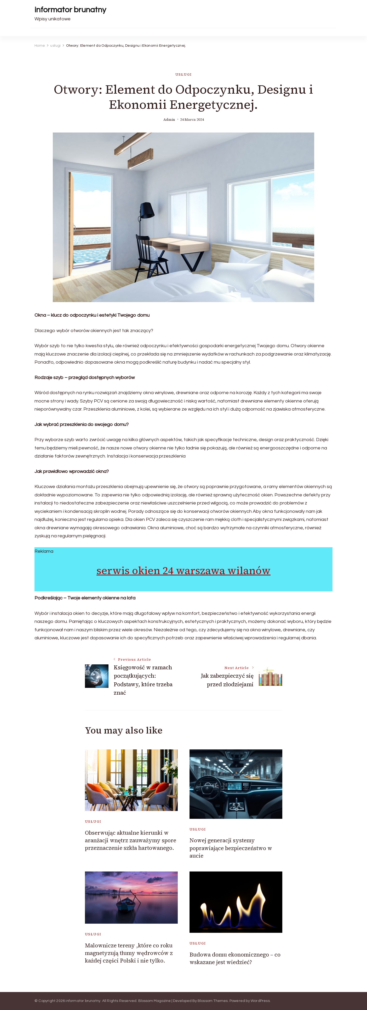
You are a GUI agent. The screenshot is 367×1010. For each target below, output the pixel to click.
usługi (183, 74)
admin (169, 119)
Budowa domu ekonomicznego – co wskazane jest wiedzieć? (235, 958)
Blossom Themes (213, 1001)
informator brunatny (70, 10)
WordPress (260, 1001)
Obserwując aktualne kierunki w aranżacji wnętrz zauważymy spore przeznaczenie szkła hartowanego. (130, 840)
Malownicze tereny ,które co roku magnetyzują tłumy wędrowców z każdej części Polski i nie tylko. (129, 953)
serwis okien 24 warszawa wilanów (183, 570)
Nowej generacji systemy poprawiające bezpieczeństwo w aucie (231, 848)
